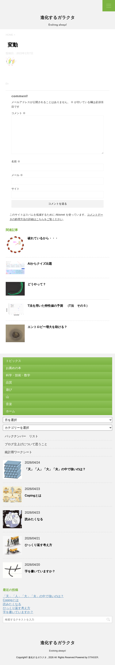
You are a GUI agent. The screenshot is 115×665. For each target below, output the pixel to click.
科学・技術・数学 (18, 375)
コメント (18, 113)
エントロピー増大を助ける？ (47, 327)
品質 (9, 382)
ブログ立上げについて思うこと (26, 444)
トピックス (13, 360)
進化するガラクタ (57, 18)
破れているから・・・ (43, 238)
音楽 (9, 404)
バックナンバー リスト (21, 436)
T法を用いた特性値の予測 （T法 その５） (58, 305)
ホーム (10, 411)
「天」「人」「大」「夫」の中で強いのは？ (55, 469)
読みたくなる (34, 519)
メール (17, 175)
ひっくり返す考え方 (38, 545)
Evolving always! (57, 650)
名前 (15, 161)
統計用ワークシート (18, 452)
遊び (9, 389)
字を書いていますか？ (40, 571)
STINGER (93, 657)
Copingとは (33, 495)
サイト (15, 188)
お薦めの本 (13, 368)
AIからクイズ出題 (40, 263)
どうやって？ (37, 284)
